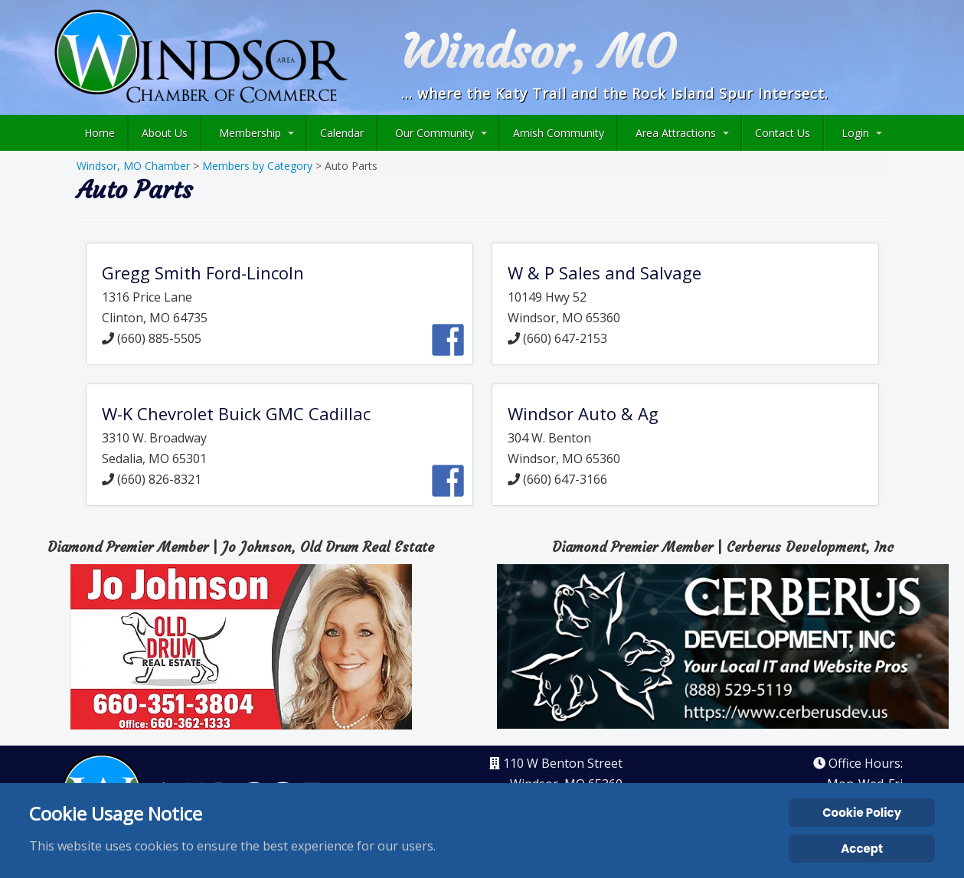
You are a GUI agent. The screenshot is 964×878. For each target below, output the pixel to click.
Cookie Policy (861, 813)
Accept (862, 848)
